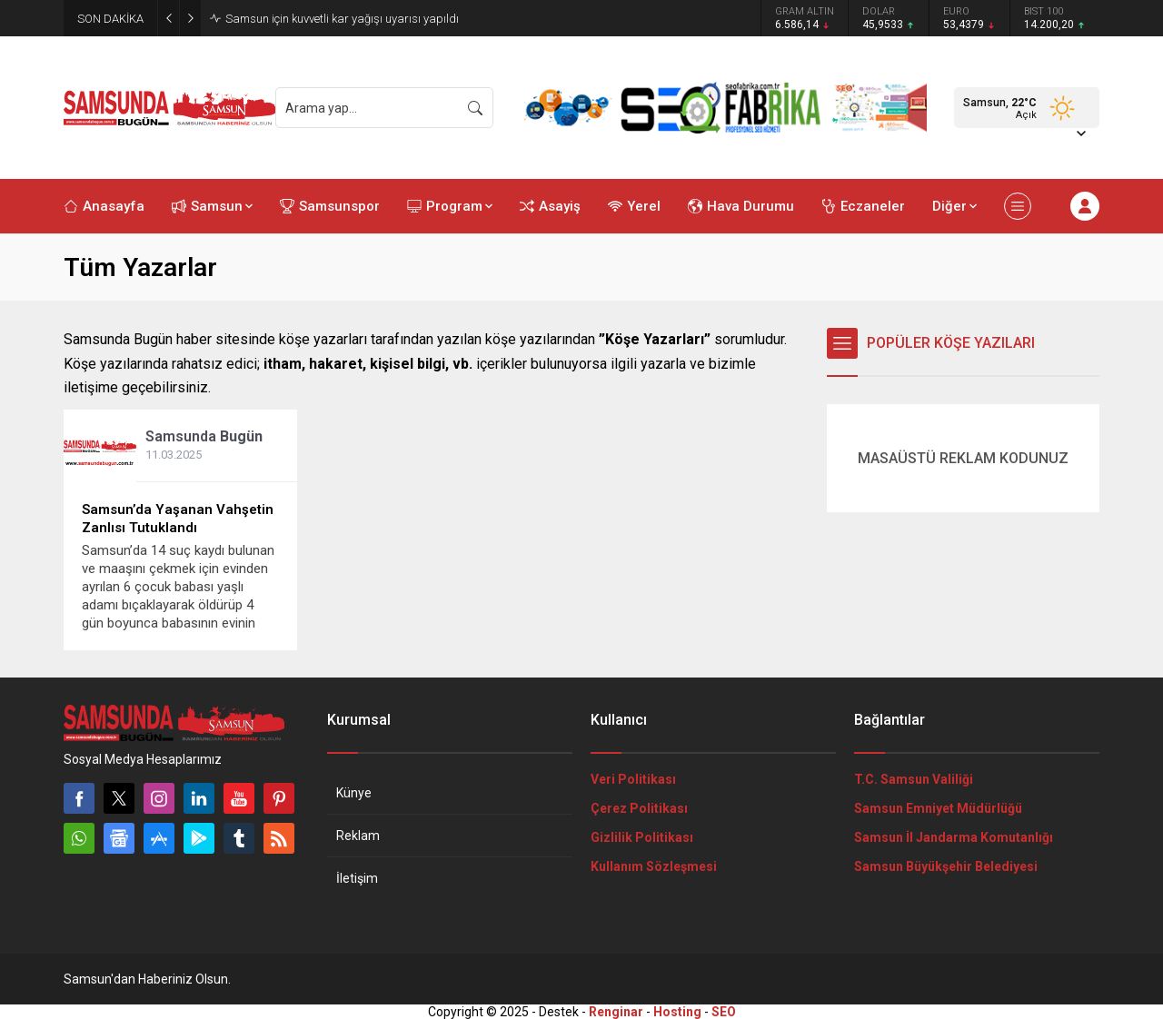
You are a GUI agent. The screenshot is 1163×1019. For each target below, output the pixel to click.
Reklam (358, 835)
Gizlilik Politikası (642, 837)
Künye (354, 793)
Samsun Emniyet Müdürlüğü (938, 808)
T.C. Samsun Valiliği (913, 779)
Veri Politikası (633, 779)
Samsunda (204, 436)
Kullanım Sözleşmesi (654, 866)
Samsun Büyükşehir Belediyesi (946, 866)
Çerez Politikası (639, 808)
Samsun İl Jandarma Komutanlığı (953, 837)
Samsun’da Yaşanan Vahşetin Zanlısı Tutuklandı (177, 518)
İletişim (357, 878)
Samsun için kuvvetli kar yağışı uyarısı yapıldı (342, 18)
